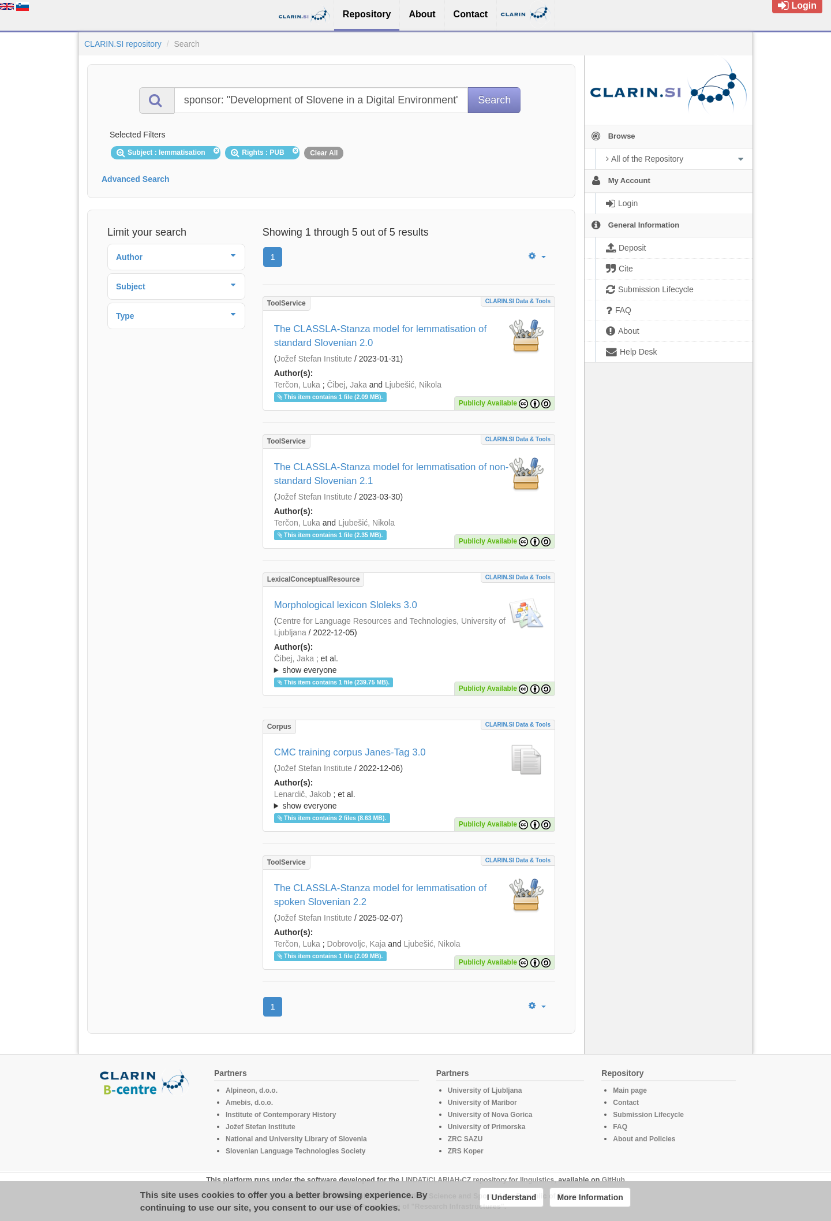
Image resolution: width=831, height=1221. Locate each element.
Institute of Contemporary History (281, 1115)
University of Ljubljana (485, 1090)
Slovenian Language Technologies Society (296, 1151)
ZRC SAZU (465, 1139)
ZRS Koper (466, 1151)
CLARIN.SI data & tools (518, 301)
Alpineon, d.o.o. (252, 1090)
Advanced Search (136, 179)
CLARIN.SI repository (123, 44)
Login (797, 5)
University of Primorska (487, 1127)
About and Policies (644, 1139)
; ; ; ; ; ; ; (409, 799)
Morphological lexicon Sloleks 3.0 (345, 605)
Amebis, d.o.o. (249, 1103)
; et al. (409, 665)
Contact (626, 1103)
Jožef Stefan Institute (314, 358)
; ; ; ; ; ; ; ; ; (409, 664)
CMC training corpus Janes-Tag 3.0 (350, 752)
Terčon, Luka (297, 384)
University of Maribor (482, 1103)
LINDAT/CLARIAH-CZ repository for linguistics (478, 1180)
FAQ (620, 1127)
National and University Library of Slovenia (296, 1139)
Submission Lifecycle (648, 1115)
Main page (630, 1090)
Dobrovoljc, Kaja (356, 943)
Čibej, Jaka (347, 384)
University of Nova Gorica (490, 1115)
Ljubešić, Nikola (413, 384)
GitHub (613, 1180)
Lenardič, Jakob (302, 794)
